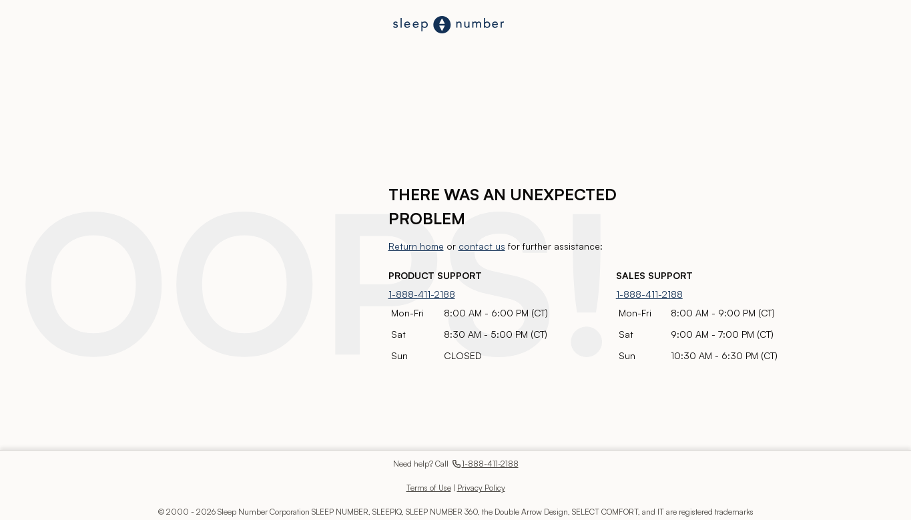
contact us (482, 246)
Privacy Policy (481, 488)
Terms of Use (428, 488)
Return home (416, 246)
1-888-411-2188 (421, 294)
